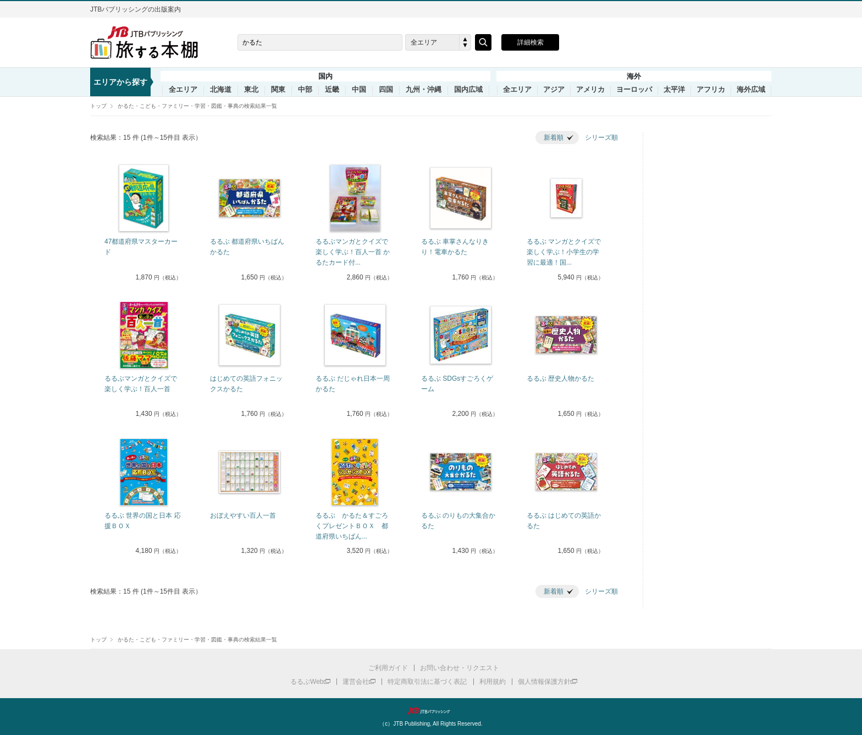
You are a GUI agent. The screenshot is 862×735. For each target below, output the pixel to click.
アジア (554, 90)
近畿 (332, 90)
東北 (251, 90)
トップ (98, 106)
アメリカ (590, 90)
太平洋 (674, 90)
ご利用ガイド (388, 668)
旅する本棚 (150, 42)
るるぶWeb (306, 681)
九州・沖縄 (423, 90)
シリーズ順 (601, 137)
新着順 (553, 137)
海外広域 (751, 90)
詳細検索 (530, 42)
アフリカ (711, 90)
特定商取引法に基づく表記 (427, 681)
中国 (359, 90)
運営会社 (355, 681)
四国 (386, 90)
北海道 (220, 90)
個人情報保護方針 (544, 681)
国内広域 (468, 90)
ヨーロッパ (634, 90)
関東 (278, 90)
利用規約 (492, 681)
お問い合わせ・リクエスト (459, 668)
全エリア (183, 90)
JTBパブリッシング (431, 711)
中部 (305, 90)
